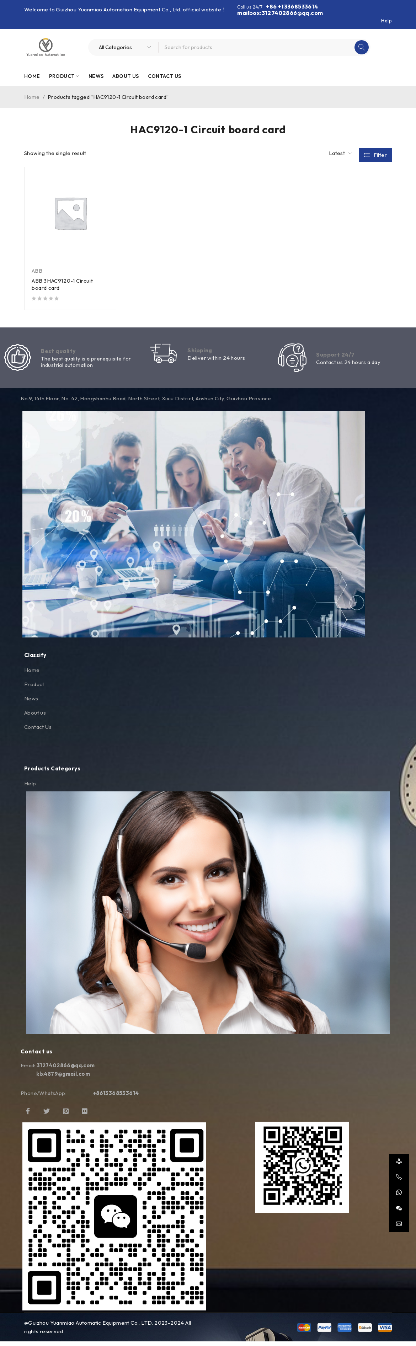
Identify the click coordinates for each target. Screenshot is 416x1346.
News (31, 702)
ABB (37, 270)
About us (35, 717)
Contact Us (38, 731)
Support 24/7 (335, 356)
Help (386, 20)
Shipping (199, 352)
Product (34, 688)
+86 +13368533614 (292, 6)
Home (32, 97)
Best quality (58, 353)
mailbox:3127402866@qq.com (280, 13)
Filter (380, 153)
